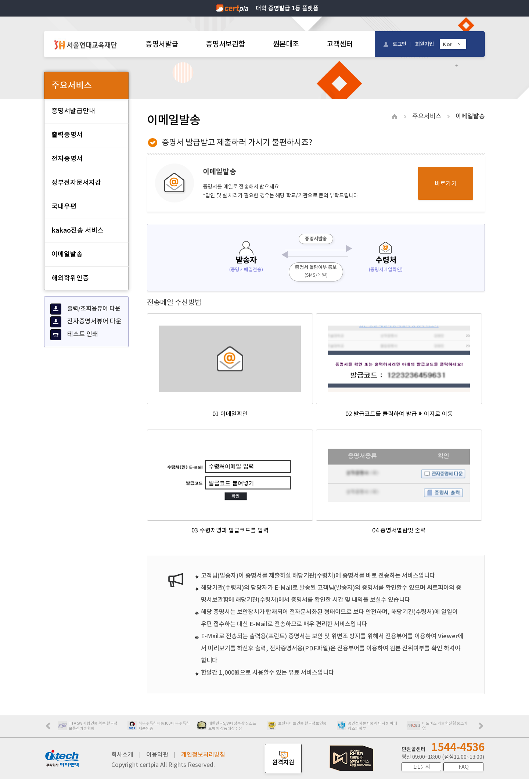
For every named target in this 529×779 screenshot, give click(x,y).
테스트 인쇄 (74, 334)
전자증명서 (67, 158)
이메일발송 (67, 254)
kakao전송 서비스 (77, 230)
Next (483, 728)
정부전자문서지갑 (76, 182)
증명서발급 (161, 44)
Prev (52, 728)
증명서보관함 (225, 44)
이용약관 (157, 754)
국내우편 (63, 206)
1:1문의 (421, 767)
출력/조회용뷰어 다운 (85, 309)
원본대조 (286, 44)
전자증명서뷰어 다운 (86, 321)
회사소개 (122, 754)
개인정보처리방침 (203, 754)
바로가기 (446, 183)
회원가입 (424, 43)
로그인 (399, 43)
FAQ (463, 767)
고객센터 (340, 44)
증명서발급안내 (73, 111)
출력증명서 (67, 134)
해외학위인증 (70, 278)
